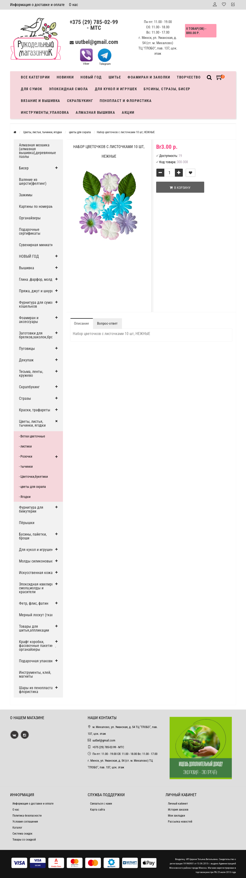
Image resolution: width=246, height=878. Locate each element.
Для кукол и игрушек (116, 89)
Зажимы (25, 195)
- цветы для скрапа (32, 487)
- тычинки (26, 466)
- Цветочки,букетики (33, 476)
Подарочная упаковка (37, 661)
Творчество (189, 77)
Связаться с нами (101, 803)
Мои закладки (176, 815)
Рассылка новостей (180, 821)
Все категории (35, 77)
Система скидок (22, 833)
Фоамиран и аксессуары (28, 320)
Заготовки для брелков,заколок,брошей (39, 335)
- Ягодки (25, 497)
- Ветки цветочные (32, 436)
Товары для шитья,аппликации (34, 628)
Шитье (115, 77)
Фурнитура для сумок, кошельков (37, 304)
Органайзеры (30, 218)
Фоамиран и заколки (149, 77)
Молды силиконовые (36, 561)
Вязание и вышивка (40, 101)
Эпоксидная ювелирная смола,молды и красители (38, 588)
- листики (25, 446)
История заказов (178, 809)
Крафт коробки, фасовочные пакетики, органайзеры (37, 645)
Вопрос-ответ (107, 323)
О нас (73, 4)
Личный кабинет (178, 803)
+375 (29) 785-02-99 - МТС (94, 25)
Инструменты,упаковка (45, 112)
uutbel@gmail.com (96, 42)
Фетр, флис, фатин (33, 603)
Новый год (91, 77)
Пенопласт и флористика (126, 101)
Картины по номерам (36, 206)
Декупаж (26, 360)
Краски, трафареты (34, 410)
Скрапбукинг (80, 101)
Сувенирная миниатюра (38, 245)
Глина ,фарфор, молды (37, 279)
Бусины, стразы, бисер (167, 89)
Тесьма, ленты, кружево (31, 373)
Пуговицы (27, 348)
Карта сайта (97, 809)
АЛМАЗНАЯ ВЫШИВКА (95, 112)
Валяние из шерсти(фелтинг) (32, 181)
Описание (81, 323)
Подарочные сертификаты (29, 231)
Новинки (65, 77)
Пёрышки (26, 522)
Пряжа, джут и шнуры (36, 291)
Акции (128, 112)
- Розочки (25, 456)
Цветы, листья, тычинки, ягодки (32, 423)
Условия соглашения (25, 821)
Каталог (17, 827)
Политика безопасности (27, 815)
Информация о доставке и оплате (37, 4)
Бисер (24, 168)
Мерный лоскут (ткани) (38, 615)
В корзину (180, 188)
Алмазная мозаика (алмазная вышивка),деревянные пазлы (37, 151)
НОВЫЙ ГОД (29, 256)
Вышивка (26, 268)
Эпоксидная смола (68, 89)
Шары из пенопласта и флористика (37, 690)
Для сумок (31, 89)
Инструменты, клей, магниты (35, 674)
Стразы (25, 398)
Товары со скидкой (24, 839)
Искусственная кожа (36, 572)
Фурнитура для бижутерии (31, 509)
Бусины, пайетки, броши (33, 536)
